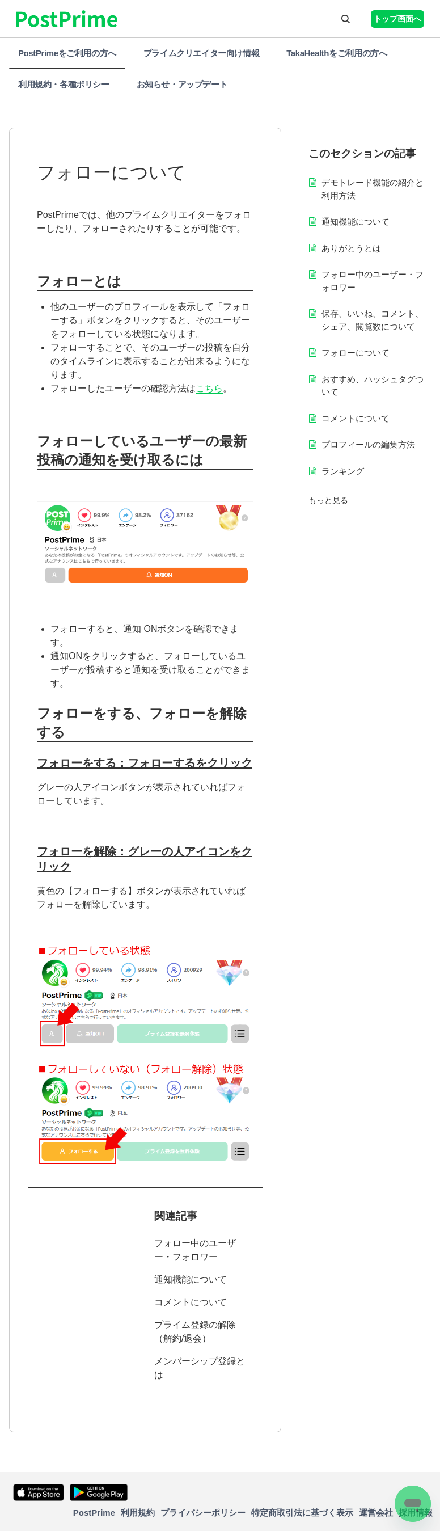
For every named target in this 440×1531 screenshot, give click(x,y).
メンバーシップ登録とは (199, 1368)
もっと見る (328, 500)
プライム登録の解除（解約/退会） (195, 1331)
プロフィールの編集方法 (368, 444)
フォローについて (355, 352)
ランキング (342, 471)
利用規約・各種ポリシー (63, 84)
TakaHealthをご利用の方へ (336, 53)
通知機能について (190, 1279)
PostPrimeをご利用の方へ (67, 53)
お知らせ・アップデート (182, 84)
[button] (345, 19)
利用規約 (138, 1512)
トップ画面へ (397, 18)
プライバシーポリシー (203, 1512)
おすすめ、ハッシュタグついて (372, 385)
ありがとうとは (351, 248)
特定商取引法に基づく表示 (302, 1512)
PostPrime (94, 1512)
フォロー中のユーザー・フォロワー (195, 1250)
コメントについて (190, 1302)
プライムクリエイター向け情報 (201, 53)
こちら (209, 388)
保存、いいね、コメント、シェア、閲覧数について (372, 320)
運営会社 (376, 1512)
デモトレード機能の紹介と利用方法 (372, 189)
